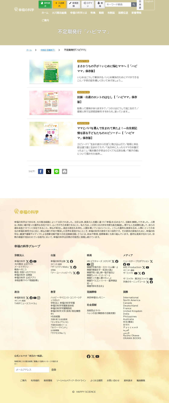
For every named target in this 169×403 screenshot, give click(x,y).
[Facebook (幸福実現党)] (31, 297)
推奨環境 (48, 380)
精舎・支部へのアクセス (25, 272)
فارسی (126, 333)
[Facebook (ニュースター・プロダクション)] (124, 264)
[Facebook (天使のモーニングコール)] (151, 281)
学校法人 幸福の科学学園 (63, 303)
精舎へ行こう (20, 269)
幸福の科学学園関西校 (61, 308)
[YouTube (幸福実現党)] (34, 297)
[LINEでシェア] (56, 171)
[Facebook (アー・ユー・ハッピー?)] (78, 272)
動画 (101, 13)
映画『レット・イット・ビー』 (98, 275)
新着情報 (136, 13)
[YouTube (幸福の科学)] (34, 261)
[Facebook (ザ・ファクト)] (143, 272)
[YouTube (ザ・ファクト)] (135, 272)
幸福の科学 (19, 261)
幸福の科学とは (78, 13)
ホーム (45, 13)
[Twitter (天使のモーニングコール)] (147, 281)
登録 (53, 370)
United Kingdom (132, 311)
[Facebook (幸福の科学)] (31, 261)
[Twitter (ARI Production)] (143, 267)
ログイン (87, 4)
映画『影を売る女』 (95, 286)
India (126, 314)
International (131, 297)
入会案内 (59, 4)
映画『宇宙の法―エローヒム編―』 (102, 267)
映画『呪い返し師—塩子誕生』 (100, 272)
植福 (100, 4)
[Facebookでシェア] (40, 171)
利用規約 (35, 380)
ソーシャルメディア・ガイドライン (71, 380)
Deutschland (130, 306)
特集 (93, 13)
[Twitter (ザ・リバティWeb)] (71, 266)
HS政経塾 (55, 316)
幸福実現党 (19, 298)
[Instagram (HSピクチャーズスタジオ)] (92, 264)
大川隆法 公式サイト (23, 264)
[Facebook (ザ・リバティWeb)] (74, 266)
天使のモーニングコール (134, 282)
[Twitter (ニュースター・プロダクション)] (151, 261)
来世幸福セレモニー (96, 297)
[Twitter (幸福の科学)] (27, 261)
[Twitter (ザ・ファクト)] (139, 272)
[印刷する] (64, 171)
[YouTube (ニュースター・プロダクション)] (128, 264)
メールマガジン (21, 267)
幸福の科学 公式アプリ (25, 278)
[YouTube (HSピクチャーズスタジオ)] (88, 264)
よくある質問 (96, 380)
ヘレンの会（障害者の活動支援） (101, 313)
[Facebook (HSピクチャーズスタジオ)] (116, 261)
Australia (128, 319)
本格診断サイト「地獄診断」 (26, 280)
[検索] (134, 4)
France (127, 308)
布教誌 (111, 13)
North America (131, 300)
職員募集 (141, 380)
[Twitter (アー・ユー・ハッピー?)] (74, 272)
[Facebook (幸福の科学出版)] (71, 261)
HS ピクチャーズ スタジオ (99, 261)
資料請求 (45, 4)
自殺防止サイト (94, 310)
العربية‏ (126, 330)
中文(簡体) (128, 322)
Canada (127, 303)
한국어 (126, 325)
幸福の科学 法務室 (23, 275)
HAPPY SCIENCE (86, 392)
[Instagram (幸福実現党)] (38, 297)
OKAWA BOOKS (132, 338)
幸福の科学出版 (58, 261)
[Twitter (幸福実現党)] (27, 297)
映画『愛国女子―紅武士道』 (99, 270)
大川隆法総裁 (59, 13)
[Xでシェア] (48, 171)
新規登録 (73, 4)
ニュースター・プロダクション (136, 261)
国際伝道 (123, 13)
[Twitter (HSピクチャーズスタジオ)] (113, 261)
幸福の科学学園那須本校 (62, 306)
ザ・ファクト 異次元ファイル (136, 279)
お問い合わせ (113, 380)
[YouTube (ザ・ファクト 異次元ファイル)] (151, 278)
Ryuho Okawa (131, 335)
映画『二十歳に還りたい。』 (99, 278)
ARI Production (132, 267)
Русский (130, 327)
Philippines (130, 316)
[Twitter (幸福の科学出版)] (67, 261)
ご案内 (45, 20)
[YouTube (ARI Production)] (147, 267)
